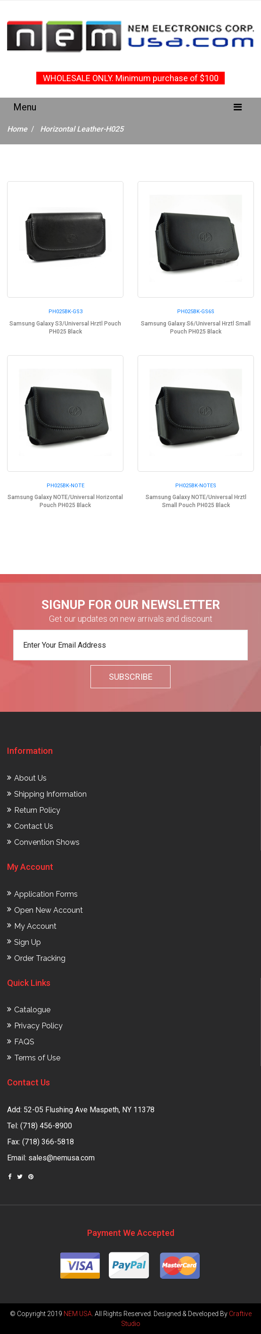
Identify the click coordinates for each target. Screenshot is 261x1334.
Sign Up (27, 942)
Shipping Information (50, 794)
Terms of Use (37, 1057)
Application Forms (46, 894)
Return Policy (37, 810)
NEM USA (78, 1313)
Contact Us (33, 826)
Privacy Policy (38, 1025)
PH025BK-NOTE (65, 486)
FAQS (24, 1041)
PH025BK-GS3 (65, 311)
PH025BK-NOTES (195, 486)
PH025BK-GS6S (195, 311)
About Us (30, 778)
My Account (35, 926)
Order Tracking (39, 958)
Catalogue (32, 1009)
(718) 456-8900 (46, 1125)
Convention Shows (47, 842)
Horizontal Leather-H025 (81, 129)
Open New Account (48, 910)
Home (17, 129)
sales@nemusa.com (61, 1157)
